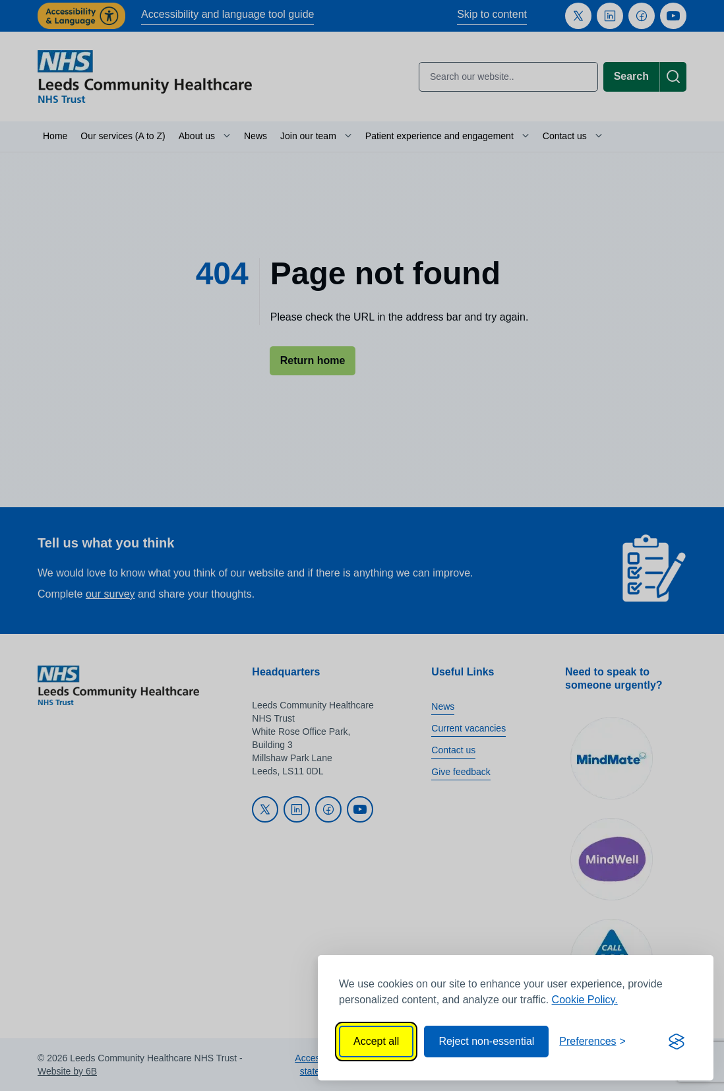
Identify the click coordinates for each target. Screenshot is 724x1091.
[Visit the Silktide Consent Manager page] (676, 1041)
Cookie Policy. (585, 999)
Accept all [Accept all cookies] (376, 1041)
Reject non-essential (486, 1041)
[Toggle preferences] (592, 1041)
